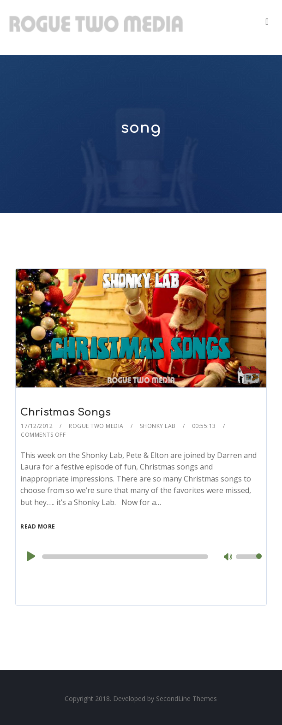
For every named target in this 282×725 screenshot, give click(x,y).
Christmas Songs (65, 412)
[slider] (125, 556)
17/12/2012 (37, 426)
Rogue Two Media (96, 426)
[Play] (30, 556)
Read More (37, 526)
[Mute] (228, 557)
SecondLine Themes (186, 698)
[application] (140, 556)
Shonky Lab (158, 426)
